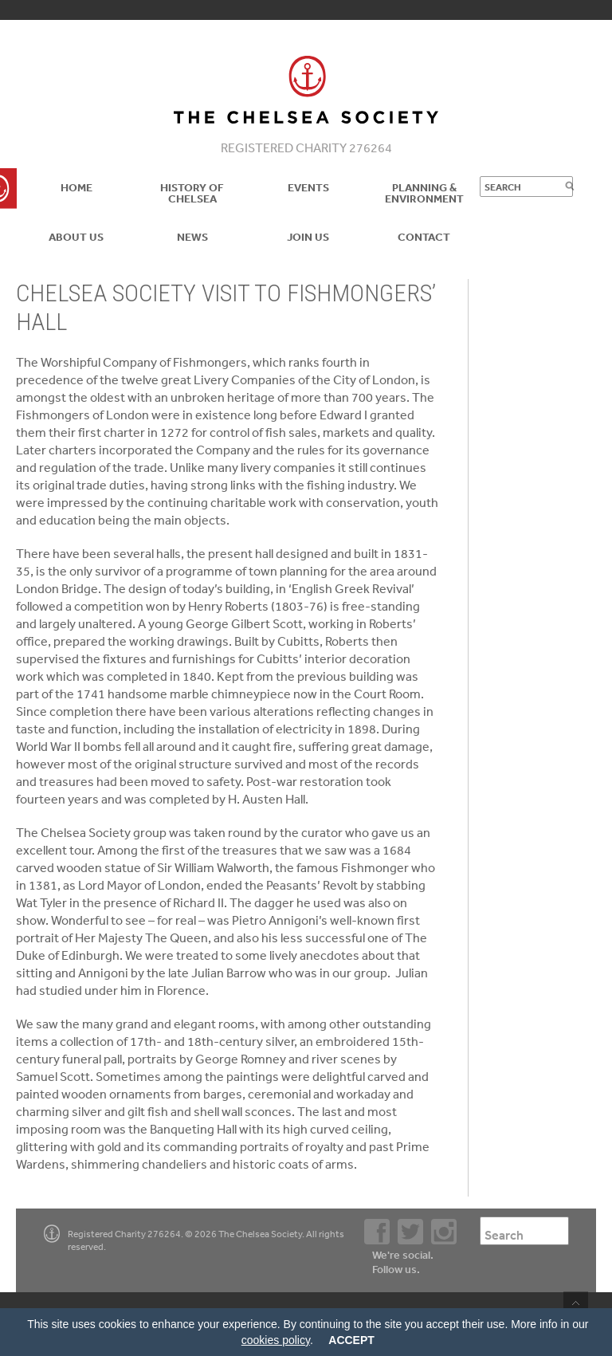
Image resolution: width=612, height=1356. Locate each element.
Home (76, 187)
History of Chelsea (192, 193)
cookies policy (275, 1340)
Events (308, 187)
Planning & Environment (424, 193)
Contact (424, 237)
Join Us (308, 237)
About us (76, 237)
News (192, 237)
